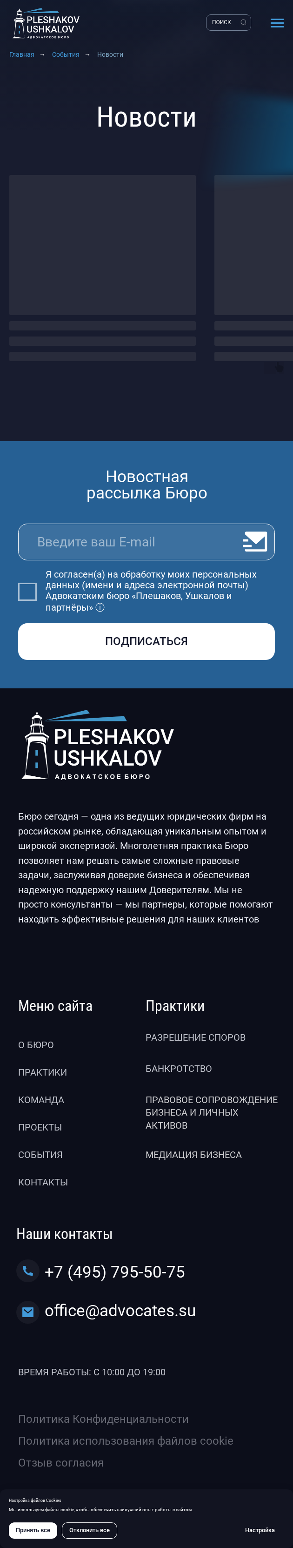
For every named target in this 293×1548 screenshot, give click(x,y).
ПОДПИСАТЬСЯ (146, 641)
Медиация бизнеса (194, 1155)
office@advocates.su (120, 1310)
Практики (42, 1072)
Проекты (40, 1127)
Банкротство (179, 1068)
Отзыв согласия (61, 1462)
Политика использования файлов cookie (125, 1440)
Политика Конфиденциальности (103, 1419)
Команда (41, 1100)
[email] (146, 542)
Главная (21, 54)
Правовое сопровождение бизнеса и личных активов (212, 1113)
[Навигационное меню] (277, 23)
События (66, 54)
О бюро (36, 1045)
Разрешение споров (196, 1037)
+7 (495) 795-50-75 (115, 1272)
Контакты (43, 1182)
